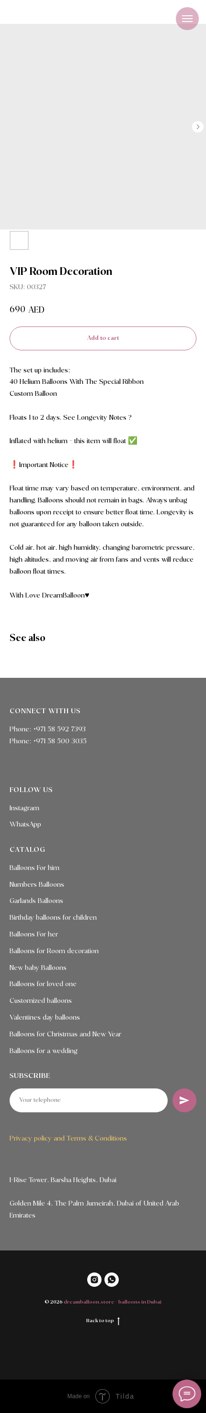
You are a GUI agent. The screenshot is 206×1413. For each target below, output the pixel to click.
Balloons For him (34, 868)
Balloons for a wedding (44, 1051)
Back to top (103, 1321)
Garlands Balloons (36, 901)
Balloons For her (34, 934)
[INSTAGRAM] (94, 1279)
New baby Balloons (38, 968)
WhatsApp (25, 824)
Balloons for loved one (43, 984)
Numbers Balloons (37, 885)
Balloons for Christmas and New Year (65, 1034)
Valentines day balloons (45, 1018)
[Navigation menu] (187, 18)
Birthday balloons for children (53, 918)
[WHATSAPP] (111, 1279)
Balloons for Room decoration (54, 951)
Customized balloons (41, 1001)
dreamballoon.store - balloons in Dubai (112, 1302)
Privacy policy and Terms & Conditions (68, 1138)
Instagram (24, 808)
